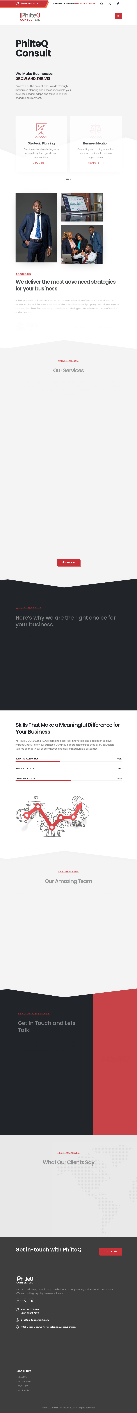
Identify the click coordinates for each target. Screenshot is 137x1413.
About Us (22, 1377)
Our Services (24, 1381)
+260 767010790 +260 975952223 (30, 1311)
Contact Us (23, 1390)
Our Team (23, 1386)
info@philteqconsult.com (35, 1320)
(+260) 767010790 (30, 3)
